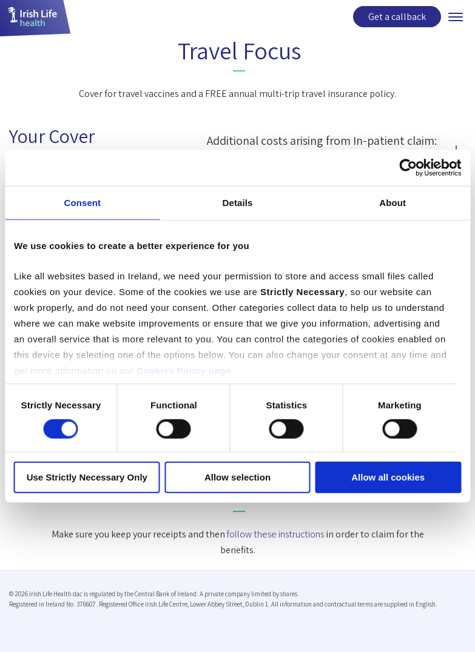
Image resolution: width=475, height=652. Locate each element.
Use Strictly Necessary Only (87, 477)
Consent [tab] (82, 203)
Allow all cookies (388, 477)
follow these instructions (275, 534)
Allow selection (237, 477)
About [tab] (392, 203)
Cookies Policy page (183, 370)
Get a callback (397, 16)
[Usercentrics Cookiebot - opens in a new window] (408, 168)
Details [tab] (238, 203)
